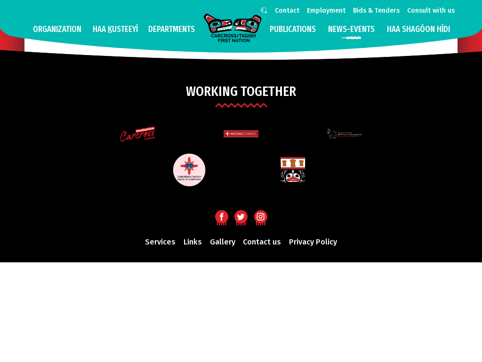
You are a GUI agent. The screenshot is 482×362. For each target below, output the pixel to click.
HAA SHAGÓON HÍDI (418, 29)
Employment (326, 11)
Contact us (262, 241)
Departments (171, 29)
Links (193, 241)
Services (160, 241)
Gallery (222, 241)
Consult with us (431, 11)
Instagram (260, 216)
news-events (351, 29)
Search (262, 11)
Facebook (221, 216)
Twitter (240, 216)
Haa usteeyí (115, 29)
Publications (293, 29)
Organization (57, 29)
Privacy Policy (313, 241)
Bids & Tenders (376, 11)
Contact (287, 11)
